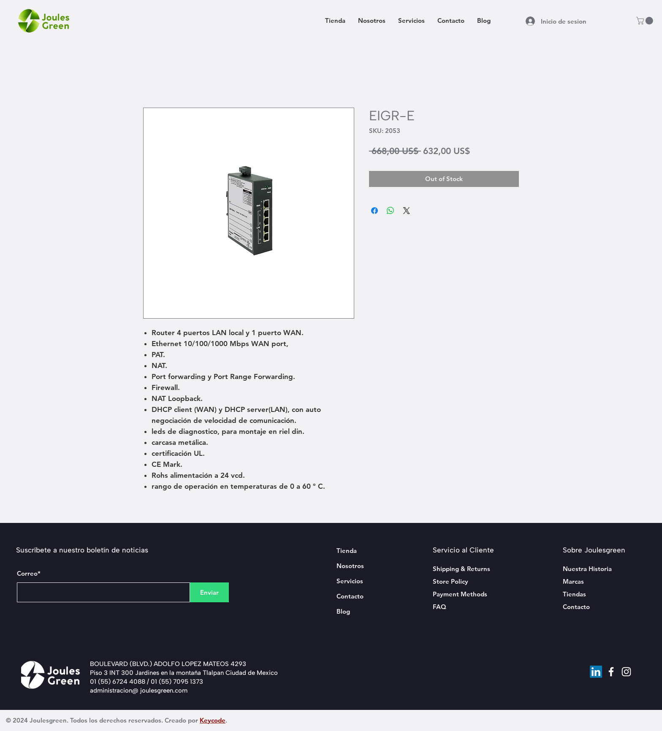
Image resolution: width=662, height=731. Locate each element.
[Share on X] (407, 211)
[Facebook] (611, 672)
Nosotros (350, 566)
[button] (645, 20)
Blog (343, 611)
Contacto (350, 596)
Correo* (29, 573)
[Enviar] (209, 592)
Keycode (212, 720)
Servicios (349, 581)
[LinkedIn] (596, 672)
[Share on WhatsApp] (390, 211)
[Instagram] (626, 672)
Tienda (346, 551)
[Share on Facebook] (374, 211)
